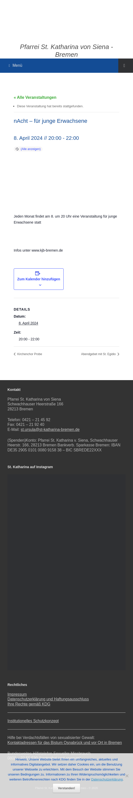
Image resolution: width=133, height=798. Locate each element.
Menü (15, 65)
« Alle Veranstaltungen (35, 97)
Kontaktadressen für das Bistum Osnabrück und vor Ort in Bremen (64, 742)
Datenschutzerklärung (107, 779)
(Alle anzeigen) (31, 149)
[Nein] (126, 775)
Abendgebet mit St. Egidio (99, 354)
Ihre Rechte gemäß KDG (28, 704)
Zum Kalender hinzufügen (38, 279)
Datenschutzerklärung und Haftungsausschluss (48, 699)
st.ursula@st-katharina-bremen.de (50, 429)
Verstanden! (66, 788)
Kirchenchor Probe (29, 354)
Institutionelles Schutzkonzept (33, 721)
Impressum (17, 694)
